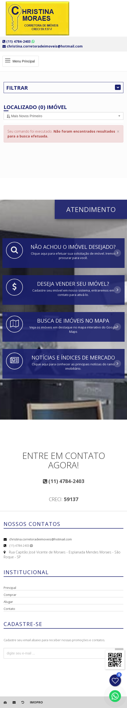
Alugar (8, 601)
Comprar (10, 594)
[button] (63, 116)
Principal (10, 587)
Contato (9, 608)
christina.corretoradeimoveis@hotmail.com (40, 539)
